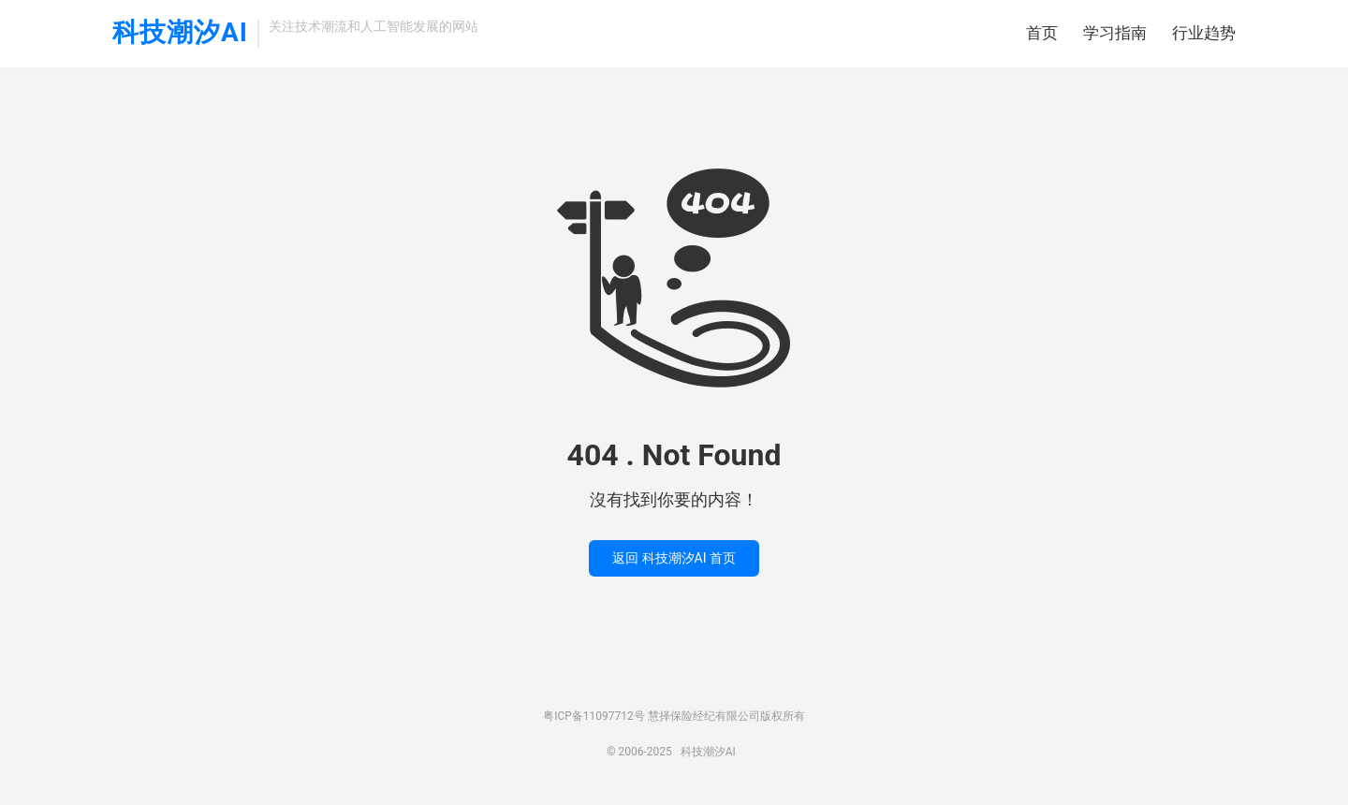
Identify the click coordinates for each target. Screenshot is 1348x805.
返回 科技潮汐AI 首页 (674, 557)
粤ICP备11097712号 (594, 716)
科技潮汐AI (180, 33)
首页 (1042, 32)
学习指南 (1115, 32)
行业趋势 (1204, 32)
